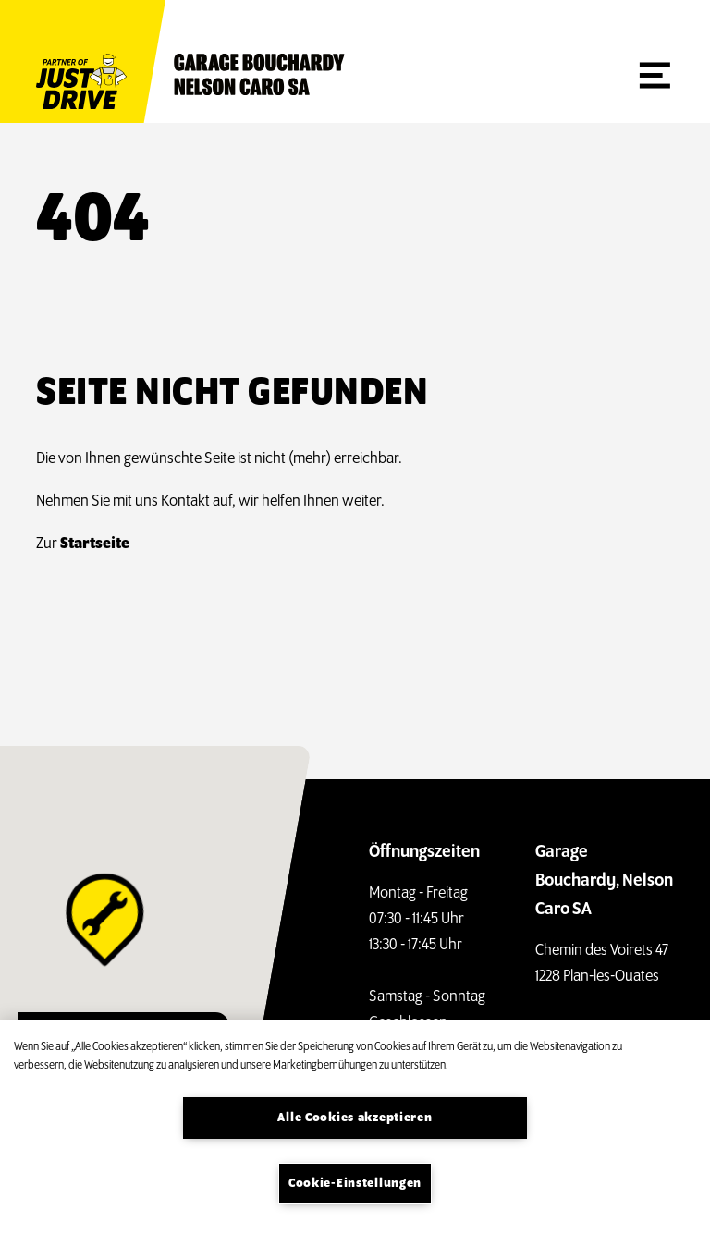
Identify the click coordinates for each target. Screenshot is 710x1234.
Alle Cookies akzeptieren (354, 1118)
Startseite (94, 544)
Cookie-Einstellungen (355, 1184)
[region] (355, 1127)
